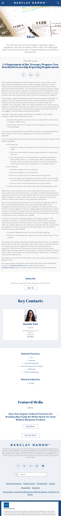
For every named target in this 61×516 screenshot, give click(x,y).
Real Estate (31, 369)
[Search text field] (32, 474)
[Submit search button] (17, 474)
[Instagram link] (37, 466)
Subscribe (36, 487)
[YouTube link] (43, 466)
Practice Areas (29, 483)
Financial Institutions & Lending (32, 366)
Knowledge (25, 487)
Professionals (42, 483)
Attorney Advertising (30, 503)
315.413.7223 (30, 334)
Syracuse (30, 332)
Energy (31, 383)
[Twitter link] (37, 75)
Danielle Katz (30, 324)
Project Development (31, 372)
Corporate (31, 360)
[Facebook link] (24, 75)
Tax (31, 357)
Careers (52, 483)
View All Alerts (30, 435)
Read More (30, 336)
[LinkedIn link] (30, 75)
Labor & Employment (31, 363)
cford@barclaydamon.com (10, 267)
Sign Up (30, 287)
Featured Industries (14, 483)
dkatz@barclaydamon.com (18, 265)
